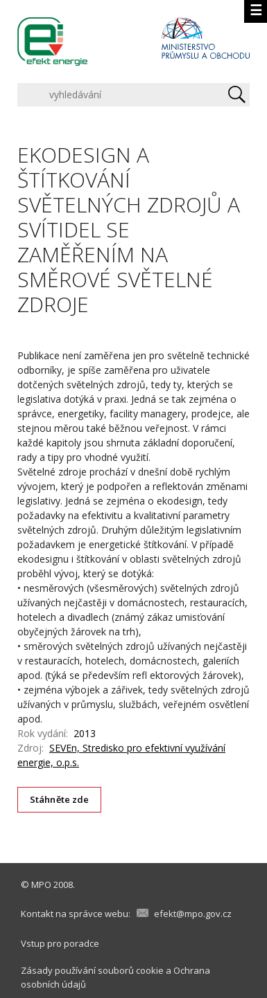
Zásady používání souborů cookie (92, 970)
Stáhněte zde (59, 799)
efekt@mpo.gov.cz (193, 913)
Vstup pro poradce (60, 943)
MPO (41, 884)
